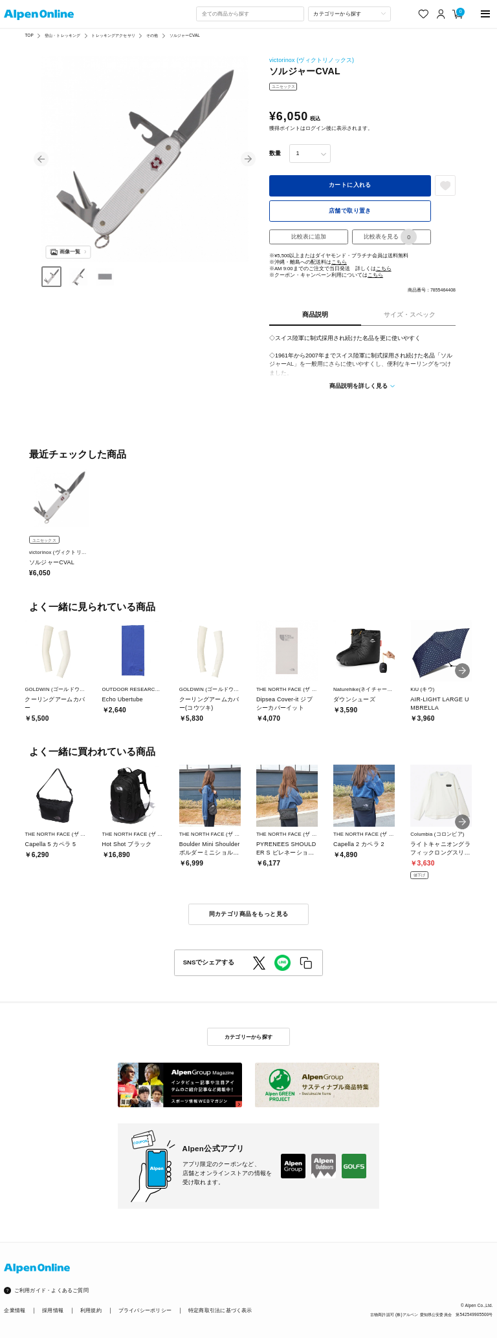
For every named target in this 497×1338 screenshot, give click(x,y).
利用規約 (91, 1310)
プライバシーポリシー (144, 1310)
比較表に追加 (308, 236)
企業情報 (14, 1310)
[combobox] (250, 13)
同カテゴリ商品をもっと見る (249, 914)
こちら (339, 262)
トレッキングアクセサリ (113, 35)
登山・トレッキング (62, 35)
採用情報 (52, 1310)
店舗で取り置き (350, 210)
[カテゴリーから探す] (349, 13)
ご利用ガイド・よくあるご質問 (51, 1290)
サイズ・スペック (410, 314)
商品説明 (315, 314)
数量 (275, 153)
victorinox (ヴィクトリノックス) (311, 60)
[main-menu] (485, 13)
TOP (29, 35)
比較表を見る (390, 236)
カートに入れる (350, 185)
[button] (41, 159)
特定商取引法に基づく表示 (220, 1310)
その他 (152, 35)
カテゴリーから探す (248, 1037)
